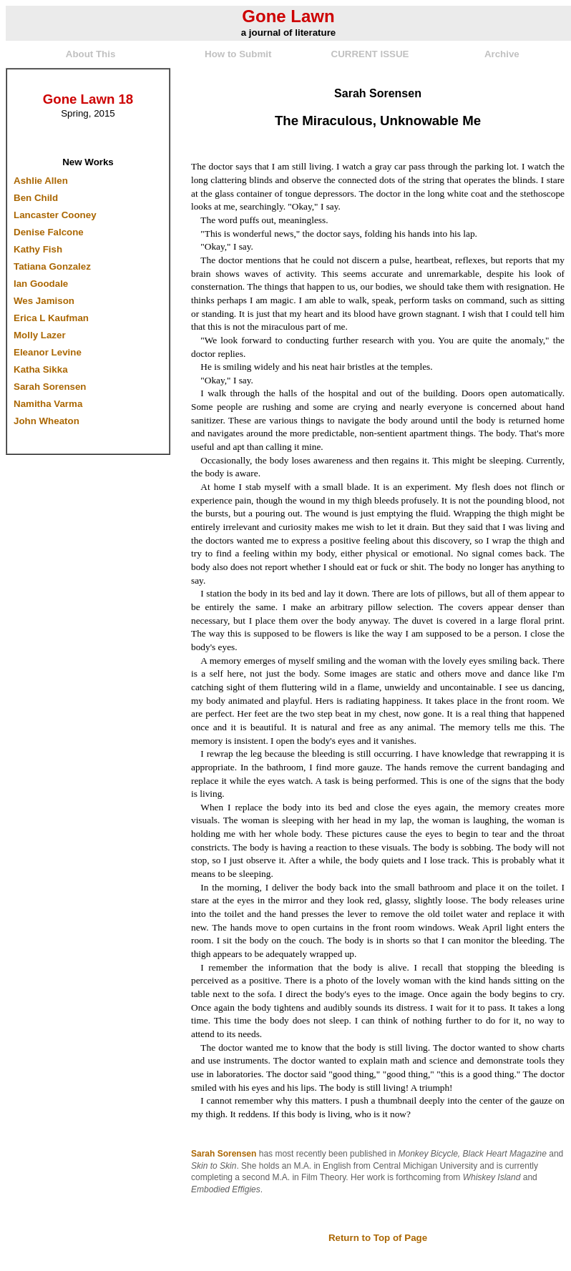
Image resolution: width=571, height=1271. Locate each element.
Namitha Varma (48, 403)
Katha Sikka (41, 369)
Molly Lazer (40, 335)
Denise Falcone (49, 232)
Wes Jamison (44, 300)
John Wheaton (46, 421)
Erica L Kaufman (51, 318)
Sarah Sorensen (50, 386)
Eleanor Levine (48, 352)
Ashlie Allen (41, 180)
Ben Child (36, 197)
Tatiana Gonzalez (52, 266)
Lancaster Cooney (55, 215)
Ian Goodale (41, 283)
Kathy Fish (38, 249)
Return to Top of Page (377, 1237)
